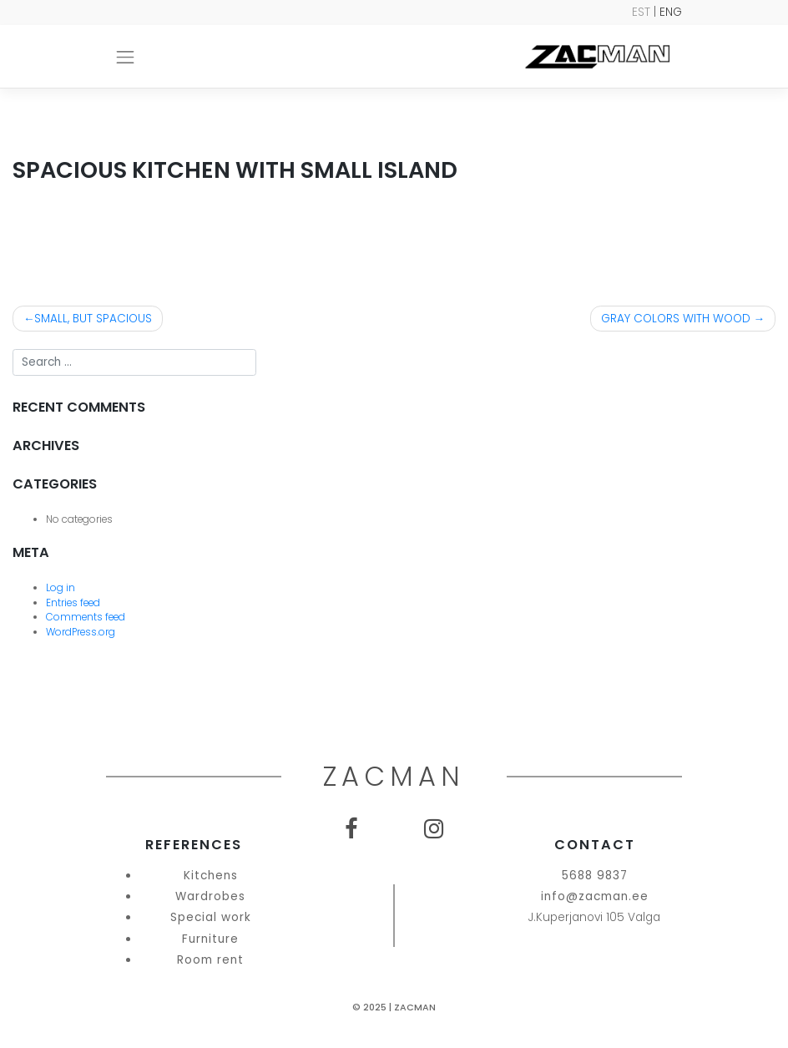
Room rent (210, 960)
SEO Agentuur (744, 1035)
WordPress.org (80, 632)
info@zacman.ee (595, 896)
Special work (210, 917)
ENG (670, 12)
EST (641, 12)
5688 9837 (595, 875)
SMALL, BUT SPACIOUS (93, 319)
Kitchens (211, 875)
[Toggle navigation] (125, 56)
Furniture (210, 939)
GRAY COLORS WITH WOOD (675, 319)
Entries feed (73, 603)
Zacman (415, 1007)
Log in (60, 588)
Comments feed (85, 617)
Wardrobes (210, 896)
